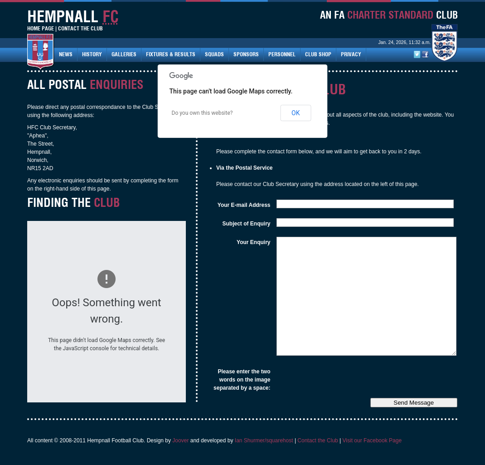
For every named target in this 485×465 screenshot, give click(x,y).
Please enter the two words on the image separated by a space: (241, 379)
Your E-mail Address (244, 205)
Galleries (124, 54)
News (66, 54)
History (92, 54)
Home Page (40, 28)
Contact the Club (317, 440)
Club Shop (318, 54)
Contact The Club (80, 28)
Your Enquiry (253, 242)
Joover (180, 440)
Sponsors (246, 54)
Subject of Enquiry (246, 223)
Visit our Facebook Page (372, 440)
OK (295, 113)
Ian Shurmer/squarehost (264, 440)
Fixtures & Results (170, 54)
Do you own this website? (202, 113)
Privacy (351, 54)
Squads (214, 54)
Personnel (282, 54)
